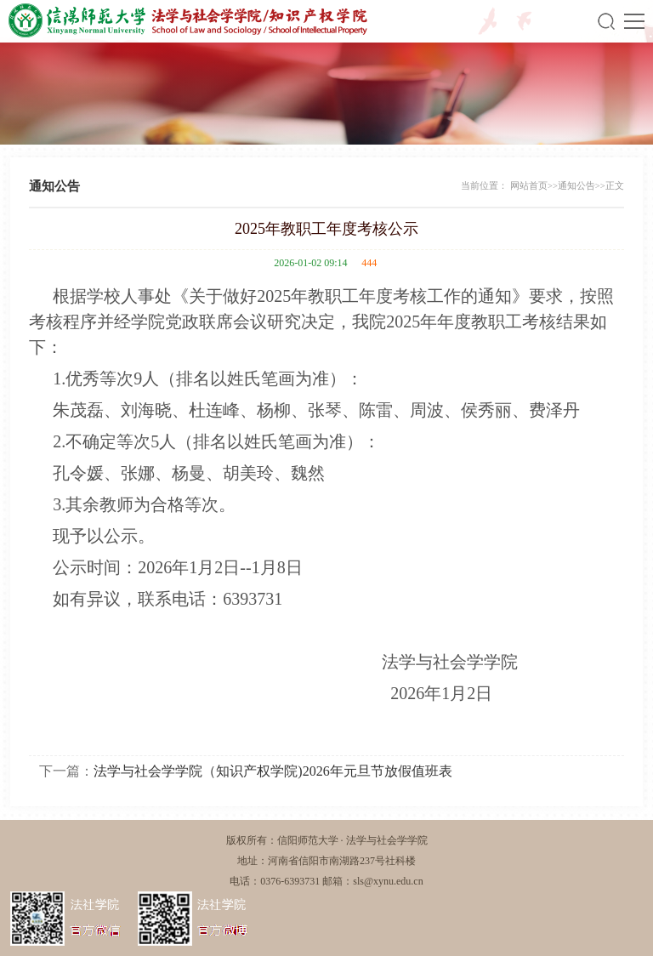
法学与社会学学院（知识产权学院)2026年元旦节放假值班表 (272, 771)
